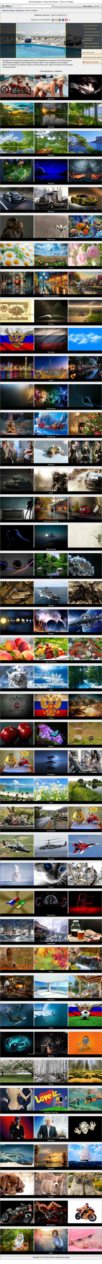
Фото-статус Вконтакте (90, 32)
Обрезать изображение (90, 47)
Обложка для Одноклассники (87, 39)
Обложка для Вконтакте (91, 35)
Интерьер (20, 10)
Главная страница (8, 10)
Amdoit (66, 1257)
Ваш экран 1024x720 (90, 25)
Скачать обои (88, 52)
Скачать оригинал (89, 29)
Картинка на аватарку (90, 43)
